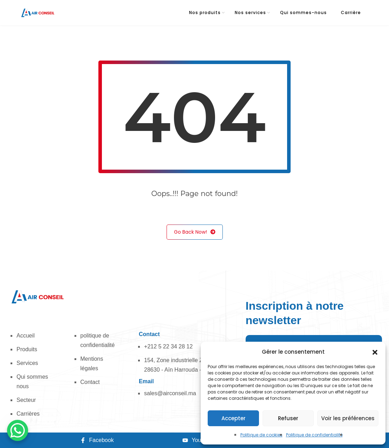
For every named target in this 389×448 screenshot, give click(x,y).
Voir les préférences (348, 418)
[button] (374, 351)
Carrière (351, 12)
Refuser (288, 418)
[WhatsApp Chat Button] (17, 430)
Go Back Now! (194, 232)
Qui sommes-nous (303, 12)
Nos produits (205, 12)
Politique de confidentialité (314, 435)
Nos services (250, 12)
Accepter (233, 418)
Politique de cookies (261, 435)
